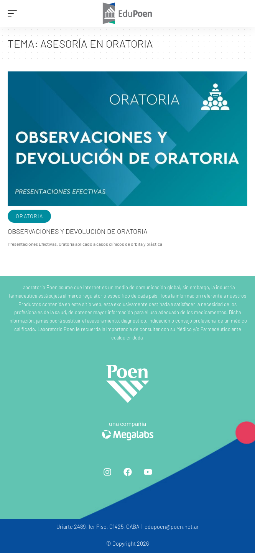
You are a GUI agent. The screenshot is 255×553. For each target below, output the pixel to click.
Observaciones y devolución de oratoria (78, 231)
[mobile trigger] (14, 13)
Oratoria (29, 216)
